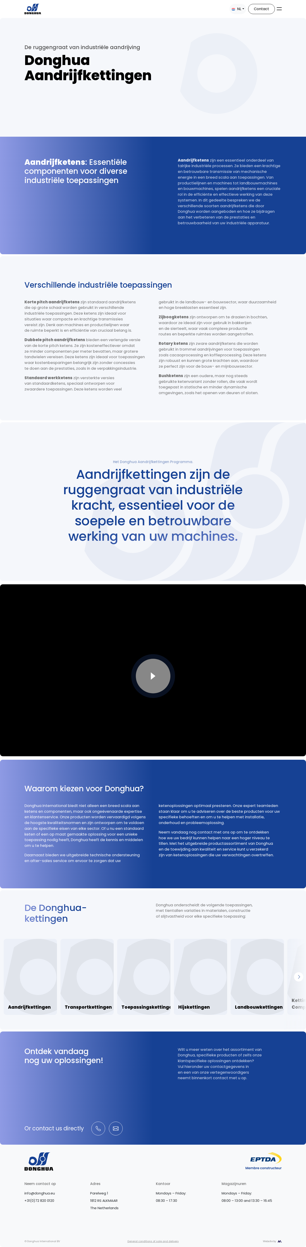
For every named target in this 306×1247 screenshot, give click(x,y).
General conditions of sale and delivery (153, 1241)
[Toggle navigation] (279, 8)
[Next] (298, 976)
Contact (261, 9)
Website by (269, 1241)
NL (236, 9)
